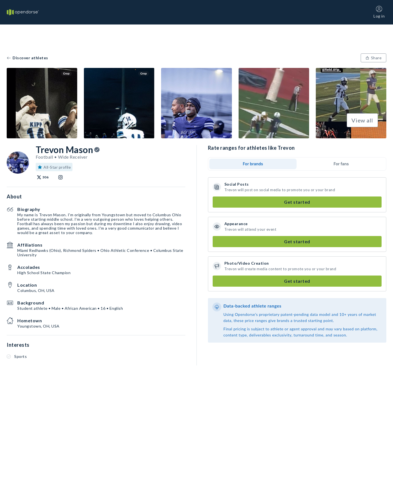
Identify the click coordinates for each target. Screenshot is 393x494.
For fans (341, 163)
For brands (253, 163)
